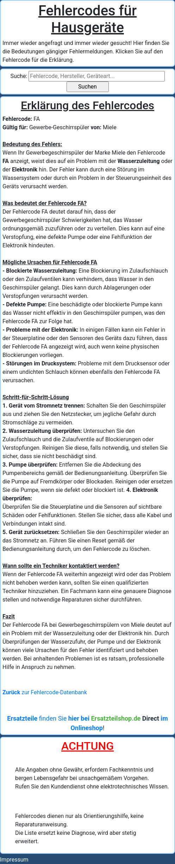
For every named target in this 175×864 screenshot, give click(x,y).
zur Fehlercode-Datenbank (44, 692)
